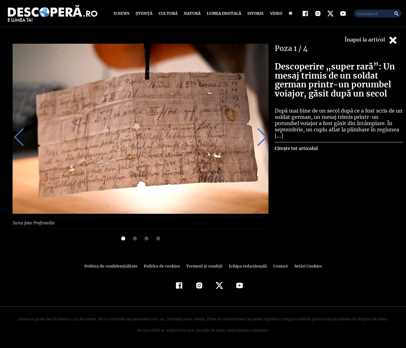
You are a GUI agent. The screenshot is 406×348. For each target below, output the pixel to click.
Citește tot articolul (296, 142)
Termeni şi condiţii (203, 265)
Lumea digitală (223, 13)
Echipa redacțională (245, 265)
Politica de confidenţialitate (113, 265)
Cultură (168, 13)
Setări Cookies (304, 265)
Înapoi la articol (371, 40)
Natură (191, 13)
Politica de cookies (162, 265)
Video (275, 13)
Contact (278, 265)
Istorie (254, 13)
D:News (122, 13)
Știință (144, 13)
